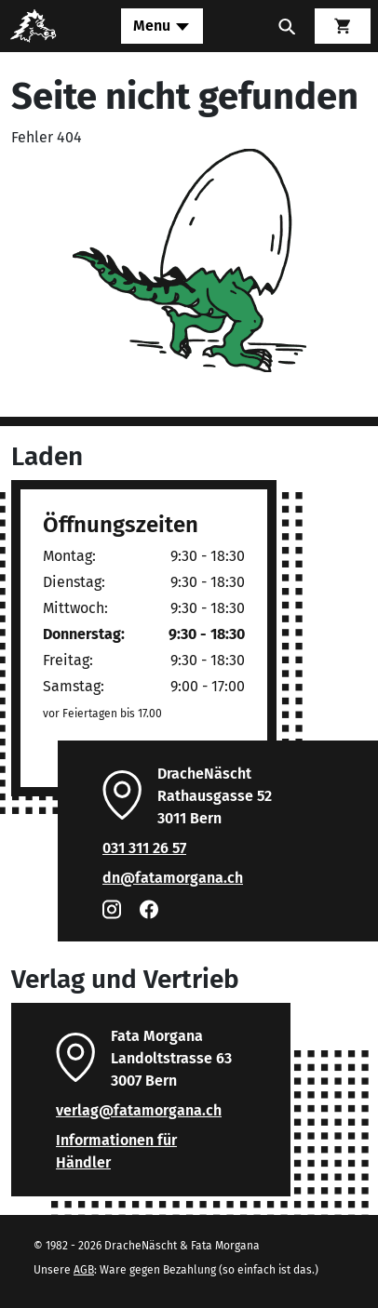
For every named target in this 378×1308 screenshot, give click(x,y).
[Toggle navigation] (162, 26)
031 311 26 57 (144, 848)
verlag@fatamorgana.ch (139, 1110)
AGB (84, 1269)
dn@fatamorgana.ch (172, 878)
